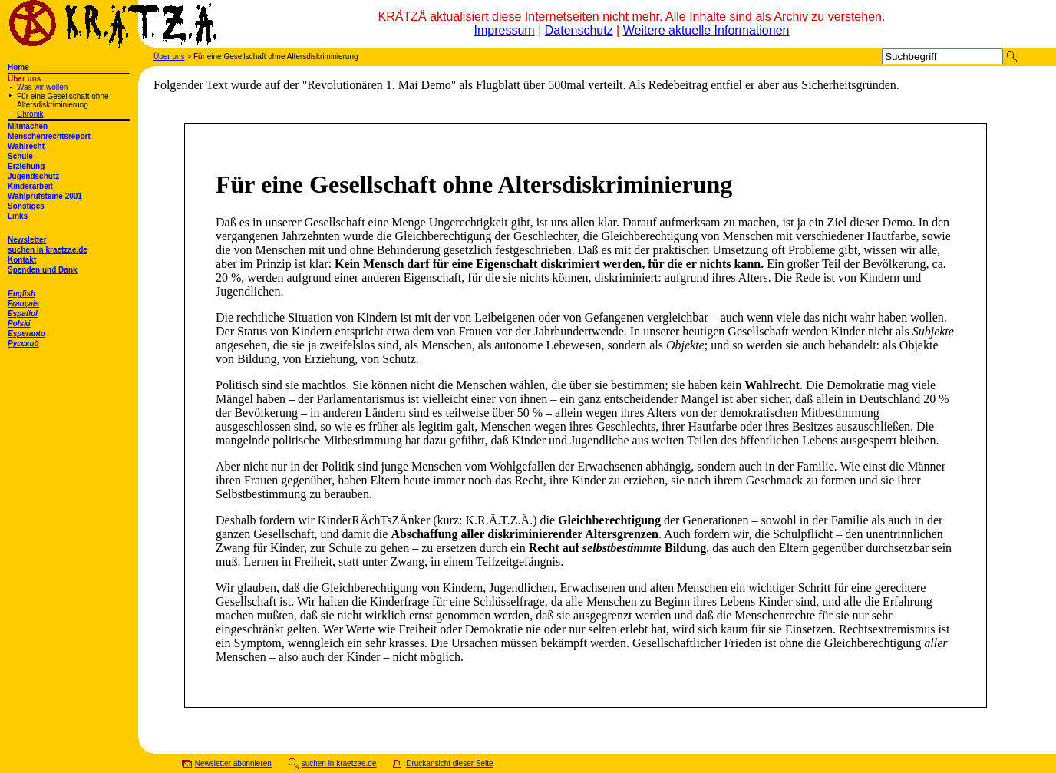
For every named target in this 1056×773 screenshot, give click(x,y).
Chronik (30, 114)
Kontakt (22, 260)
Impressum (504, 30)
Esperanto (26, 333)
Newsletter (27, 240)
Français (23, 303)
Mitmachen (28, 126)
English (21, 293)
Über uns (169, 56)
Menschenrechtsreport (49, 136)
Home (18, 67)
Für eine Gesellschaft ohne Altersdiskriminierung (63, 100)
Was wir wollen (42, 87)
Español (23, 313)
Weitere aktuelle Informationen (706, 30)
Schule (20, 156)
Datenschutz (579, 30)
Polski (19, 323)
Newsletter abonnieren (233, 763)
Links (18, 216)
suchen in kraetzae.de (47, 250)
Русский (23, 343)
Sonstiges (26, 206)
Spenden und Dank (43, 270)
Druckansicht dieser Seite (449, 763)
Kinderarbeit (30, 186)
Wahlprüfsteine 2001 (45, 196)
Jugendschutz (33, 176)
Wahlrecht (26, 146)
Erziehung (26, 166)
